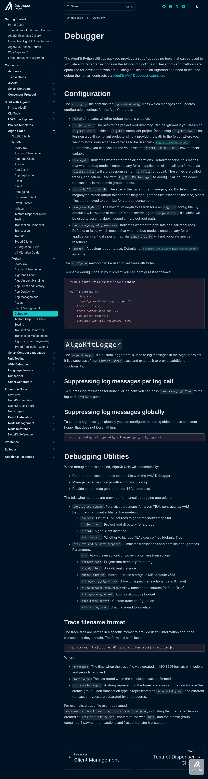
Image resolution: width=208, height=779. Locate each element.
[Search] (100, 6)
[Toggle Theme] (197, 6)
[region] (134, 304)
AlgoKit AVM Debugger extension (138, 75)
